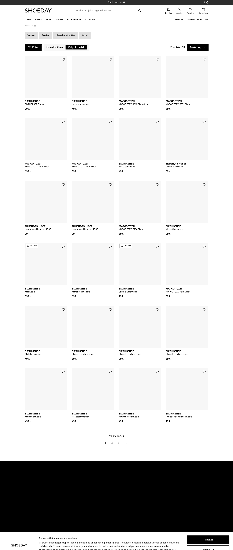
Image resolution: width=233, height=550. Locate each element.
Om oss (160, 503)
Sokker (46, 35)
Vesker (31, 35)
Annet (84, 35)
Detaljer (43, 544)
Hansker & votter (65, 35)
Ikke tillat (208, 541)
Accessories (74, 19)
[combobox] (106, 10)
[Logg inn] (179, 10)
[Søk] (139, 10)
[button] (197, 47)
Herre (38, 19)
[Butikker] (168, 10)
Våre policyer (128, 508)
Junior (59, 19)
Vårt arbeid (127, 503)
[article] (46, 81)
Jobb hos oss (163, 513)
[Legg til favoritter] (63, 59)
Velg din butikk (76, 47)
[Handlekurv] (203, 10)
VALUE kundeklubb (197, 19)
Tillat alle (208, 522)
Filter (33, 47)
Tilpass (208, 532)
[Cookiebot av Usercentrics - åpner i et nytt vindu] (19, 544)
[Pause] (205, 2)
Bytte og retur (94, 508)
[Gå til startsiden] (38, 10)
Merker (179, 19)
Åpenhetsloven (129, 513)
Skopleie (90, 19)
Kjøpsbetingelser (96, 513)
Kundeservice (94, 503)
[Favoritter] (191, 10)
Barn (48, 19)
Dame (28, 19)
